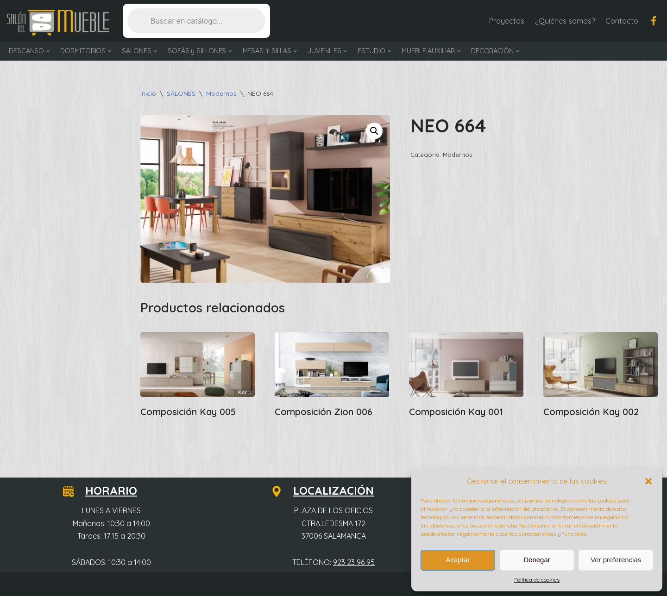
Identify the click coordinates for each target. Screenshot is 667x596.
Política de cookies (537, 579)
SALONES (181, 93)
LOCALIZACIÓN (328, 490)
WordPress (115, 584)
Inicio (148, 93)
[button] (648, 481)
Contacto (621, 20)
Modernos (221, 93)
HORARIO (105, 490)
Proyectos (506, 20)
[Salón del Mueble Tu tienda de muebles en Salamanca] (58, 23)
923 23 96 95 (354, 562)
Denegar (536, 560)
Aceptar (458, 560)
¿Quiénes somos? (565, 20)
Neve (15, 584)
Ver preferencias (616, 560)
